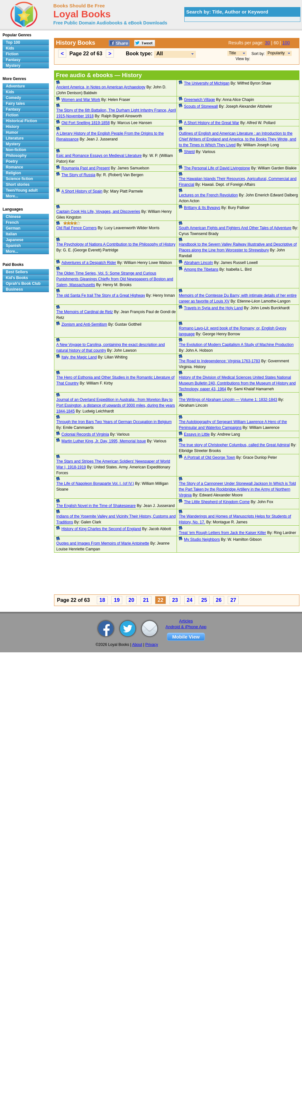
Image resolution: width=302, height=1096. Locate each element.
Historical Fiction (21, 121)
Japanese (14, 240)
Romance (14, 167)
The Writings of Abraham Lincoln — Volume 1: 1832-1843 (228, 399)
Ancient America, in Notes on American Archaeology (100, 87)
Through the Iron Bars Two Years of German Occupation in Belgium (114, 422)
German (13, 228)
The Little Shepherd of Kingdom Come (217, 502)
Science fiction (19, 179)
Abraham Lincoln (198, 262)
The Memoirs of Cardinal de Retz (84, 312)
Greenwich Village (199, 99)
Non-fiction (16, 150)
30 (267, 42)
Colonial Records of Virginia (85, 434)
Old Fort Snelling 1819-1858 (85, 123)
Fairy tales (15, 103)
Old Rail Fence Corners (76, 228)
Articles (186, 621)
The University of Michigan (206, 83)
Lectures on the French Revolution (208, 195)
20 (131, 600)
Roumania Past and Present (85, 168)
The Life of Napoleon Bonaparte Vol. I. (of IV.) (95, 483)
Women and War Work (80, 99)
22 (160, 600)
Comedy (13, 97)
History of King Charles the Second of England (101, 529)
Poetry (12, 161)
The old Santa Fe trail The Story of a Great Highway (100, 295)
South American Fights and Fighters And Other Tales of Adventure (235, 228)
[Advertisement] (107, 574)
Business (14, 289)
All (159, 53)
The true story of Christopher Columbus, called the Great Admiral (234, 445)
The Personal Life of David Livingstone (217, 168)
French (12, 222)
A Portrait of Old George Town (209, 457)
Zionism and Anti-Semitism (84, 324)
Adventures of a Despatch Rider (88, 262)
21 (146, 600)
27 (233, 600)
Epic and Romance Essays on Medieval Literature (99, 155)
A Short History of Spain (81, 191)
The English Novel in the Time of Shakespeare (96, 505)
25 (204, 600)
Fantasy (13, 60)
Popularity (276, 53)
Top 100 (13, 42)
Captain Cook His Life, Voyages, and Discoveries (98, 211)
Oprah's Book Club (23, 283)
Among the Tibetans (201, 269)
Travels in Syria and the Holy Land (213, 308)
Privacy (151, 644)
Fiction (12, 54)
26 (219, 600)
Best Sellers (17, 272)
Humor (12, 132)
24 (190, 600)
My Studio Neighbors (202, 539)
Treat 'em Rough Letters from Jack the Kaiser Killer (222, 532)
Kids (10, 48)
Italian (11, 234)
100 (286, 42)
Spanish (13, 245)
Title (232, 53)
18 (102, 600)
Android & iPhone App (186, 626)
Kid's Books (17, 278)
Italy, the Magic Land (79, 357)
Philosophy (16, 155)
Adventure (15, 86)
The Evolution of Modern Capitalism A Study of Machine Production (236, 344)
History (12, 126)
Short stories (18, 184)
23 (175, 600)
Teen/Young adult (22, 190)
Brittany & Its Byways (202, 207)
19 (117, 600)
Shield (189, 151)
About (137, 644)
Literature (14, 138)
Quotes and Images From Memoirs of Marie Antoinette (102, 543)
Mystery (13, 65)
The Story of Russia (78, 175)
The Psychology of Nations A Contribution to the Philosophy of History (115, 244)
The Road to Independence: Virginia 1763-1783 (219, 361)
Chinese (13, 216)
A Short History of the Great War (211, 123)
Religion (13, 173)
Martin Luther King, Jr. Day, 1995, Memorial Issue (103, 441)
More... (12, 196)
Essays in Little (197, 434)
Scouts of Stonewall (201, 106)
